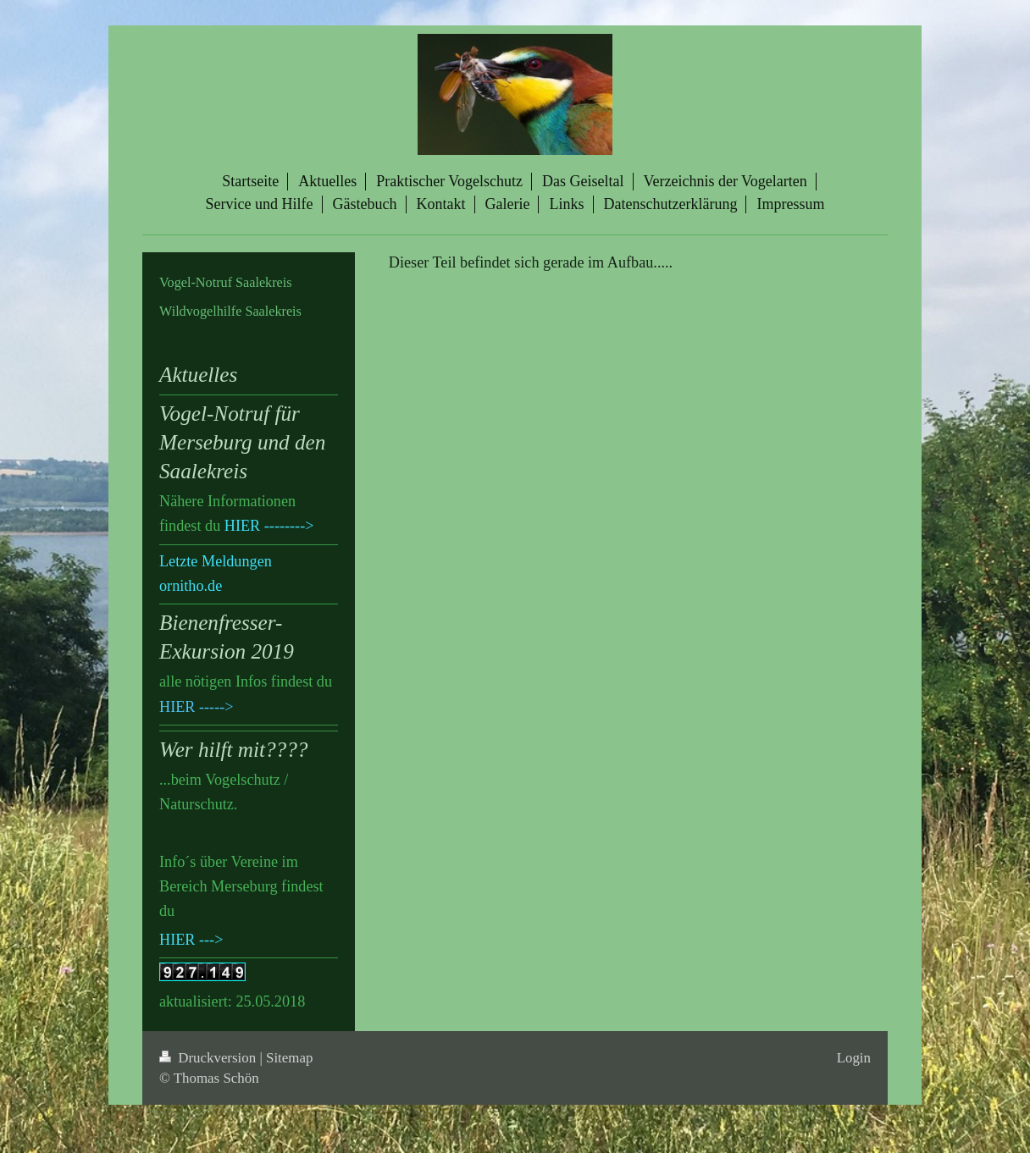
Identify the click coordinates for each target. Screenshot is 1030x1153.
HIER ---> (191, 939)
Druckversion (209, 1058)
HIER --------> (269, 525)
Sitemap (289, 1058)
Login (854, 1058)
